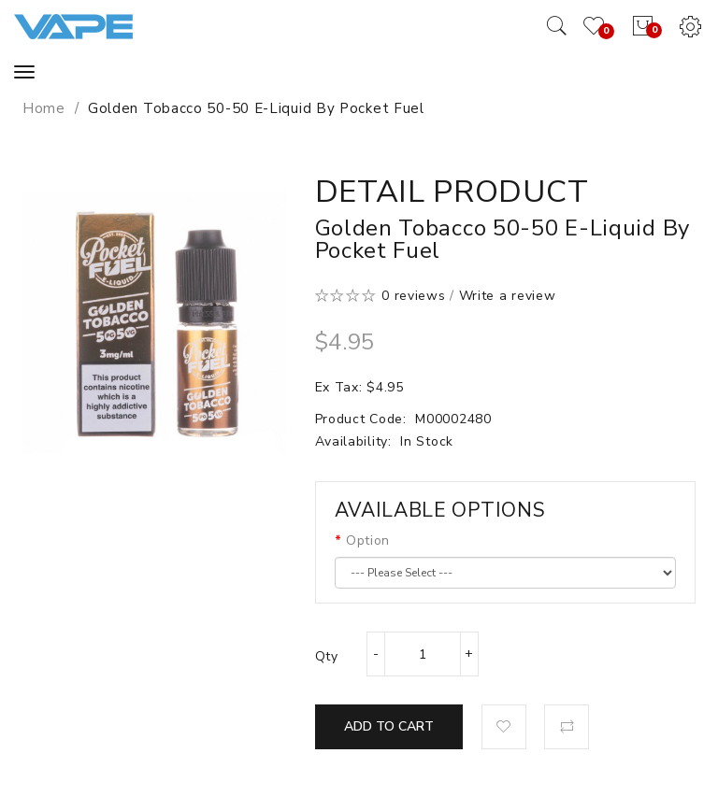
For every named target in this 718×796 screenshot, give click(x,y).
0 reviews (413, 296)
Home (43, 108)
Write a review (507, 296)
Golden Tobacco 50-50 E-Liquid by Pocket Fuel (256, 108)
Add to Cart (389, 726)
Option (368, 540)
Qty (326, 656)
